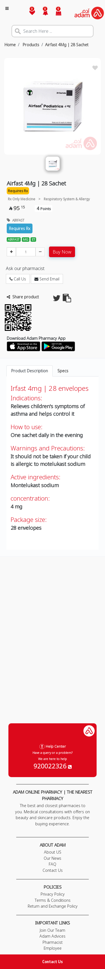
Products (30, 44)
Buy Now (62, 252)
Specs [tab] (62, 370)
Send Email (46, 279)
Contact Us (52, 961)
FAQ (52, 864)
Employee (53, 948)
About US (52, 852)
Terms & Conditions (53, 900)
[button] (42, 13)
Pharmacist (53, 942)
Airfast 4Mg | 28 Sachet (66, 44)
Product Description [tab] (29, 370)
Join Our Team (52, 930)
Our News (52, 858)
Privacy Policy (53, 894)
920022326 (53, 766)
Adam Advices (52, 936)
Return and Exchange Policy (53, 906)
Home (10, 44)
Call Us (18, 279)
